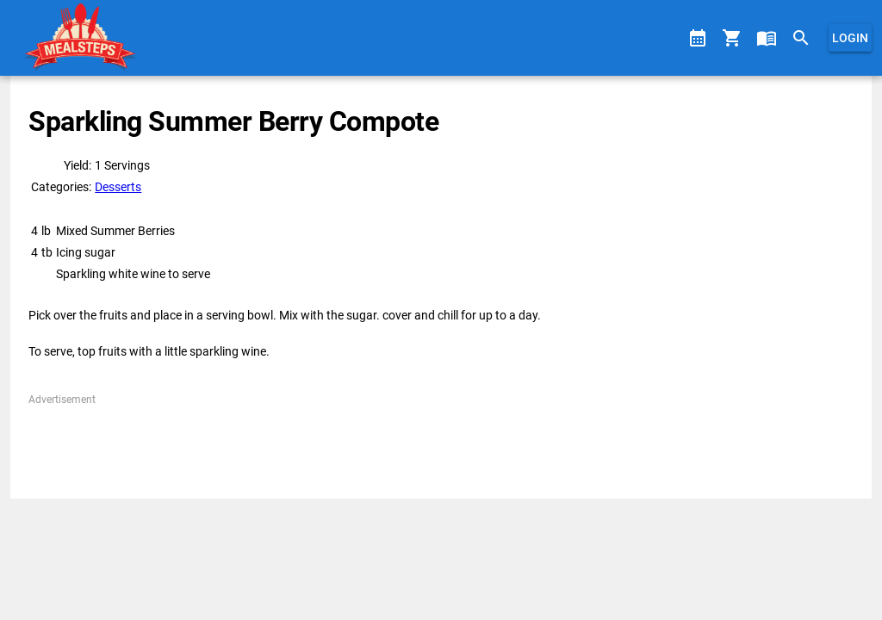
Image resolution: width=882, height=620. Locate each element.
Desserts (118, 187)
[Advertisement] (440, 446)
